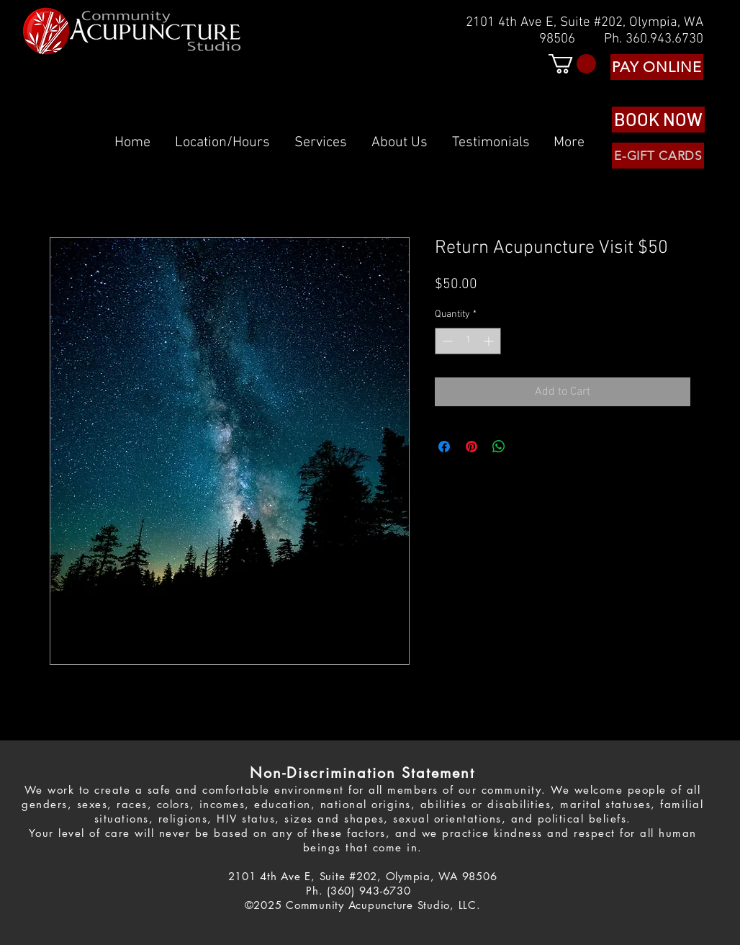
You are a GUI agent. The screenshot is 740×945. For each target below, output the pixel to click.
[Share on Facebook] (444, 446)
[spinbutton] (468, 341)
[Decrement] (446, 341)
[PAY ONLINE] (656, 67)
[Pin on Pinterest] (471, 446)
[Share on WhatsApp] (498, 446)
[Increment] (490, 341)
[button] (572, 63)
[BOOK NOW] (658, 120)
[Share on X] (526, 446)
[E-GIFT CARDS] (658, 156)
